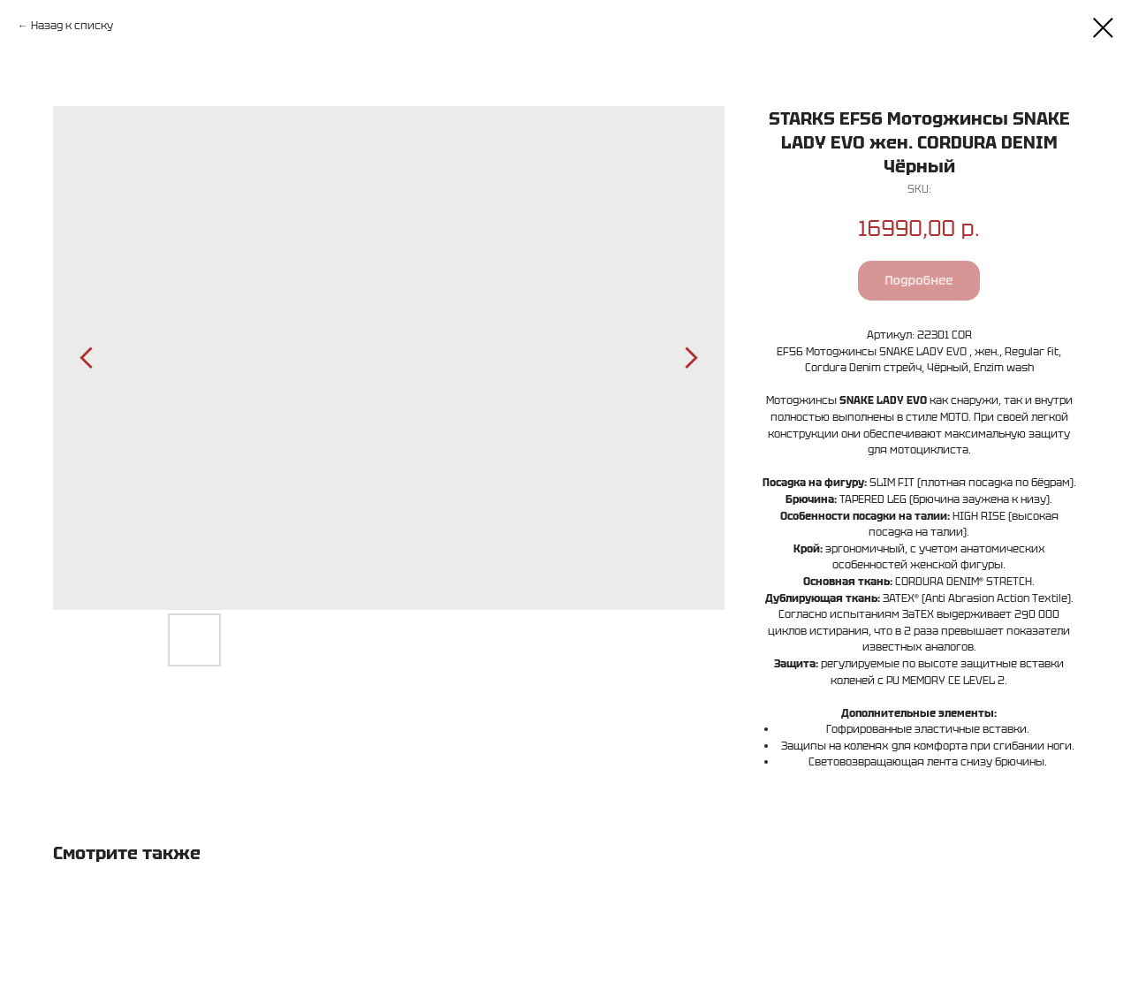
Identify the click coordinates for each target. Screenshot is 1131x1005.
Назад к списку (72, 25)
